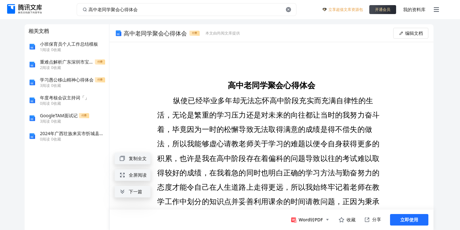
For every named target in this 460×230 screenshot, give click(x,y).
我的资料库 (414, 9)
